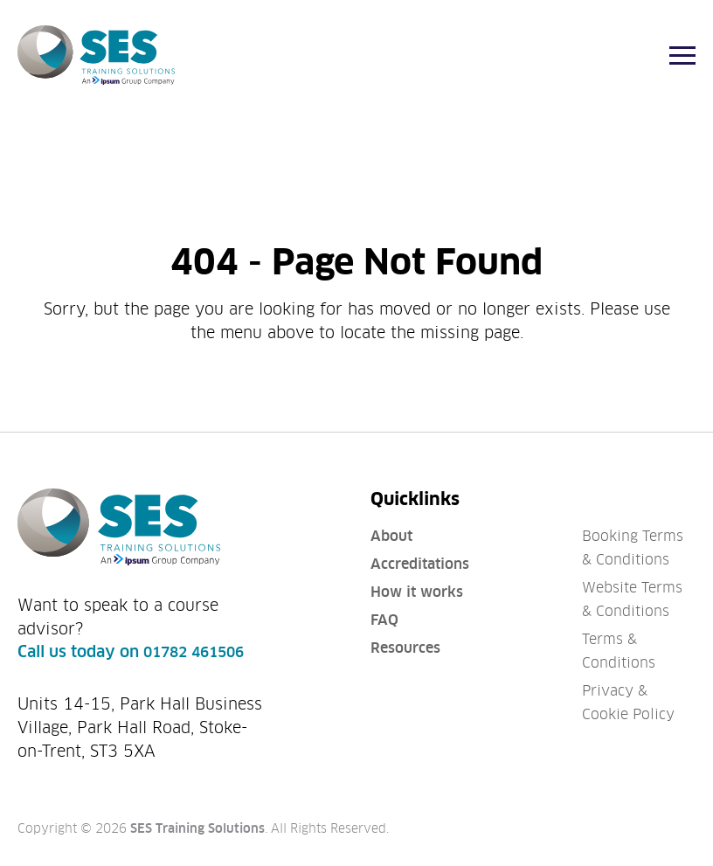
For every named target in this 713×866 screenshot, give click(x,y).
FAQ (384, 620)
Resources (405, 648)
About (391, 536)
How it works (416, 592)
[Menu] (682, 55)
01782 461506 (193, 652)
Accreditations (419, 564)
